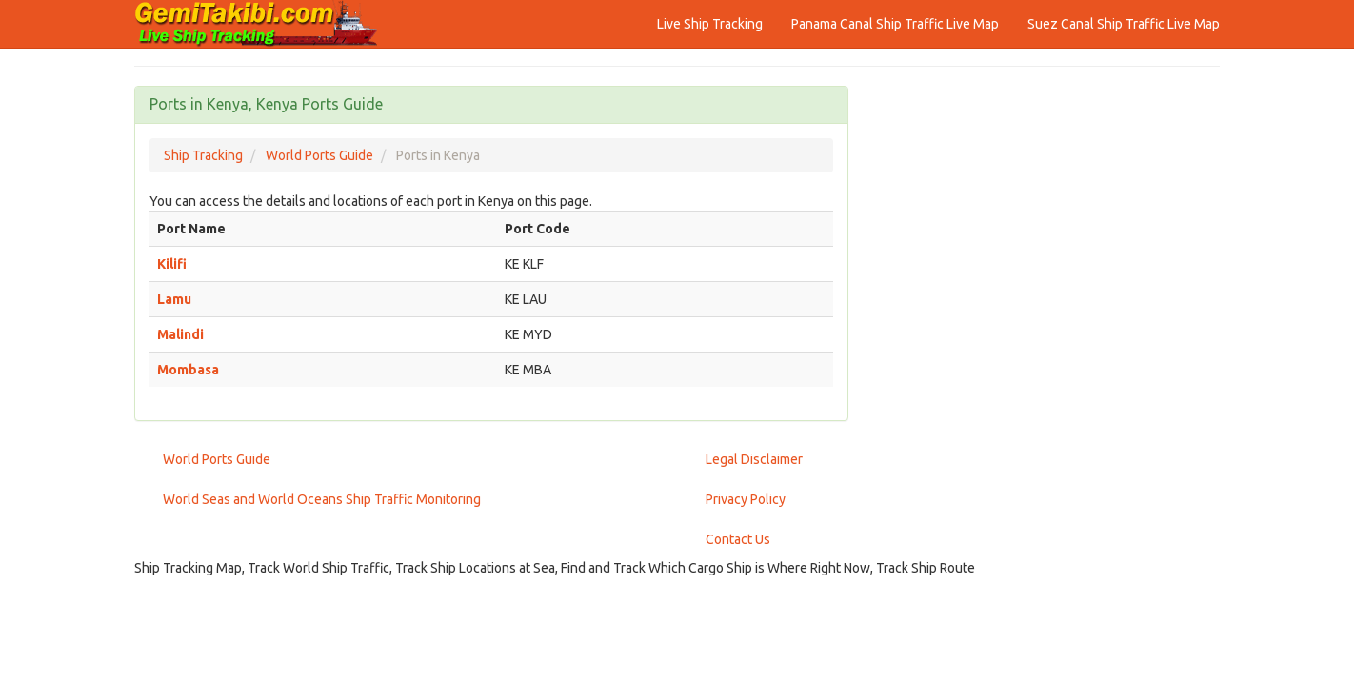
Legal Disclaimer (754, 459)
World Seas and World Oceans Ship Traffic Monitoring (322, 499)
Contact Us (738, 539)
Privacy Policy (746, 499)
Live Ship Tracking (710, 23)
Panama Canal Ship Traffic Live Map (895, 23)
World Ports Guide (216, 459)
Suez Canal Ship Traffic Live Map (1123, 23)
